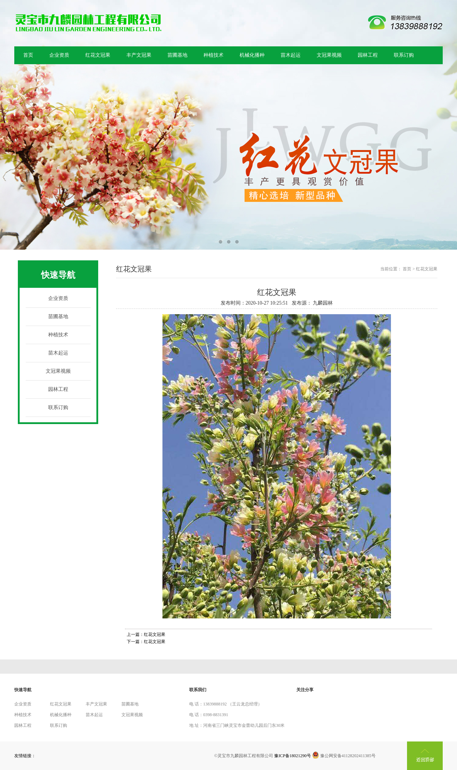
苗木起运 (291, 55)
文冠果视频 (329, 55)
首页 (28, 55)
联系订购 (404, 55)
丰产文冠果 (138, 55)
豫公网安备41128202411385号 (344, 755)
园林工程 (368, 55)
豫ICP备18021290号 (292, 755)
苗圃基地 (177, 55)
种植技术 (214, 55)
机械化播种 (252, 55)
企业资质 (59, 55)
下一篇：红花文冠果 (146, 641)
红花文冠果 (97, 55)
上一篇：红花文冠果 (146, 634)
